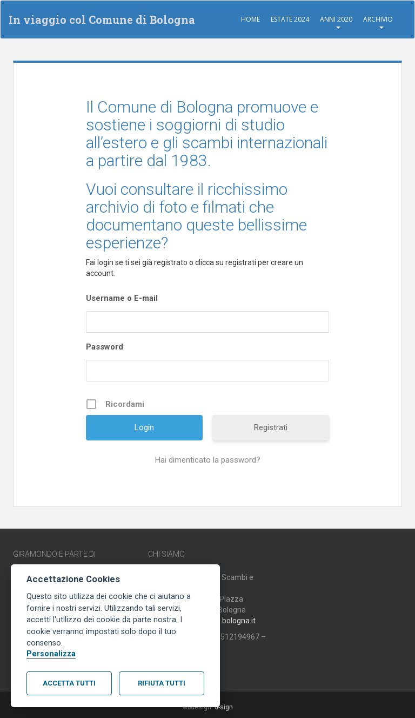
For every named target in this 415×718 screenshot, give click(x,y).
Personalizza (51, 653)
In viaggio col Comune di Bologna (102, 19)
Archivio (378, 19)
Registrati (270, 427)
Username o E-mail (122, 298)
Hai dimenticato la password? (207, 460)
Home (250, 19)
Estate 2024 (290, 19)
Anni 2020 (336, 19)
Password (104, 347)
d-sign (224, 707)
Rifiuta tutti (161, 683)
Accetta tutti (69, 683)
